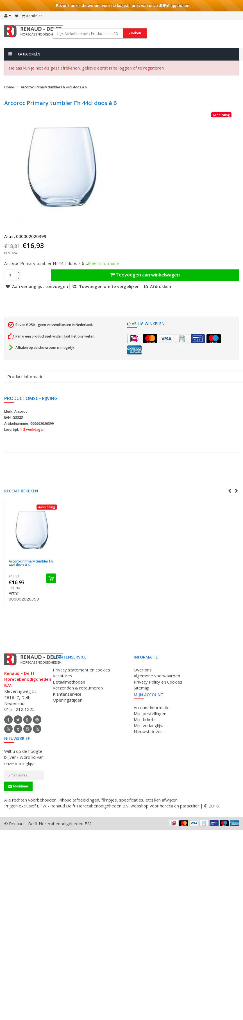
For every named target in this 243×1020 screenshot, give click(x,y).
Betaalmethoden (69, 682)
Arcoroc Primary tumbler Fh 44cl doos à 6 (54, 87)
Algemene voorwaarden (157, 675)
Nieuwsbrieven (148, 731)
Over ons (143, 670)
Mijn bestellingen (150, 713)
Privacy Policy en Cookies (158, 682)
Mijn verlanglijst (149, 725)
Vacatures (62, 675)
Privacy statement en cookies (81, 670)
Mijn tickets (145, 719)
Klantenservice (67, 694)
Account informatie (152, 707)
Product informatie (25, 376)
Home (9, 87)
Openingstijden (67, 700)
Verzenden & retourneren (78, 688)
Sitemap (141, 688)
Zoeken (153, 33)
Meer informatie (103, 263)
